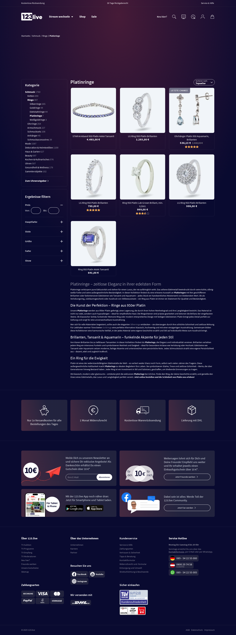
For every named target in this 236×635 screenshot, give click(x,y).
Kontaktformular (127, 560)
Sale (94, 16)
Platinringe (37, 115)
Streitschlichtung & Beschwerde (134, 571)
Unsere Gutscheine (30, 568)
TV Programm (27, 548)
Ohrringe (34, 123)
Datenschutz (197, 630)
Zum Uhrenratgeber (37, 180)
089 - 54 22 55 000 (186, 558)
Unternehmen (76, 544)
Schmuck (32, 91)
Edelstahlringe (39, 111)
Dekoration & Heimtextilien (41, 147)
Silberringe (37, 103)
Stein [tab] (28, 231)
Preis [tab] (27, 204)
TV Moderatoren (28, 556)
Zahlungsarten (126, 548)
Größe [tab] (28, 241)
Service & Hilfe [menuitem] (207, 3)
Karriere (74, 548)
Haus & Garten (34, 151)
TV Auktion (26, 544)
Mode (30, 143)
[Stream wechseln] (61, 16)
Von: (27, 210)
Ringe (32, 99)
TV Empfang (26, 552)
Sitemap (25, 571)
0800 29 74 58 (184, 564)
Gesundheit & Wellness (39, 167)
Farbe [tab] (28, 250)
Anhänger (34, 135)
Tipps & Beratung (127, 556)
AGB (188, 630)
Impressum (209, 630)
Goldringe (36, 107)
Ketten (32, 95)
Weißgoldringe (38, 119)
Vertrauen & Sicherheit (130, 552)
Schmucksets (36, 131)
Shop (82, 16)
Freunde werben (28, 564)
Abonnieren (104, 477)
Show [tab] (28, 260)
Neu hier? (162, 16)
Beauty (30, 155)
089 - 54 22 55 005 (186, 572)
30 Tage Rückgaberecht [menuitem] (117, 3)
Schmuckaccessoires (39, 139)
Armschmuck (36, 127)
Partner (73, 552)
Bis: (45, 210)
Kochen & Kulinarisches (39, 159)
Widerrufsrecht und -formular (133, 564)
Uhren (30, 163)
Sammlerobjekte (36, 171)
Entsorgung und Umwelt (131, 568)
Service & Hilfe (126, 544)
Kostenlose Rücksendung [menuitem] (33, 3)
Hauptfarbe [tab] (31, 221)
